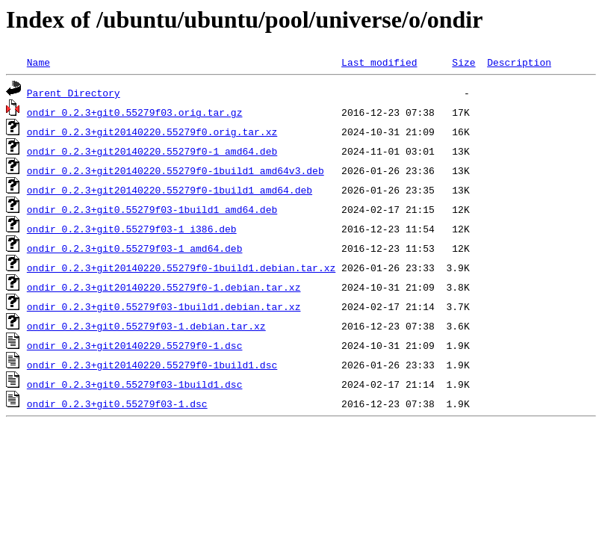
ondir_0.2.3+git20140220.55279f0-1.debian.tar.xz (164, 287)
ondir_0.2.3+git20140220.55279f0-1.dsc (135, 345)
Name (38, 62)
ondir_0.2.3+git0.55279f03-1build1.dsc (135, 384)
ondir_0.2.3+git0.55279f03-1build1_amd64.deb (152, 209)
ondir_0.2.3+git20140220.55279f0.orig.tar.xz (152, 131)
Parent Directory (73, 92)
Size (463, 62)
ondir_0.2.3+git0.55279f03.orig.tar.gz (135, 112)
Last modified (379, 62)
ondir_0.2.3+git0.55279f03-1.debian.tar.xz (146, 326)
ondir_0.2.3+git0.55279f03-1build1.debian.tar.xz (164, 306)
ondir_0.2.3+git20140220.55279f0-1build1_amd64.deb (169, 190)
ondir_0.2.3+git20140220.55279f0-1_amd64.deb (152, 151)
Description (519, 62)
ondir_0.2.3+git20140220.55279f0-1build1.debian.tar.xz (181, 267)
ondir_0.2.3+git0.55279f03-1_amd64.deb (135, 248)
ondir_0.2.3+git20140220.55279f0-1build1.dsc (152, 364)
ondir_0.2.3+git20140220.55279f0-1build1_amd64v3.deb (175, 170)
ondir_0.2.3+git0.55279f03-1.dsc (117, 403)
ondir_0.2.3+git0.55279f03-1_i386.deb (132, 228)
